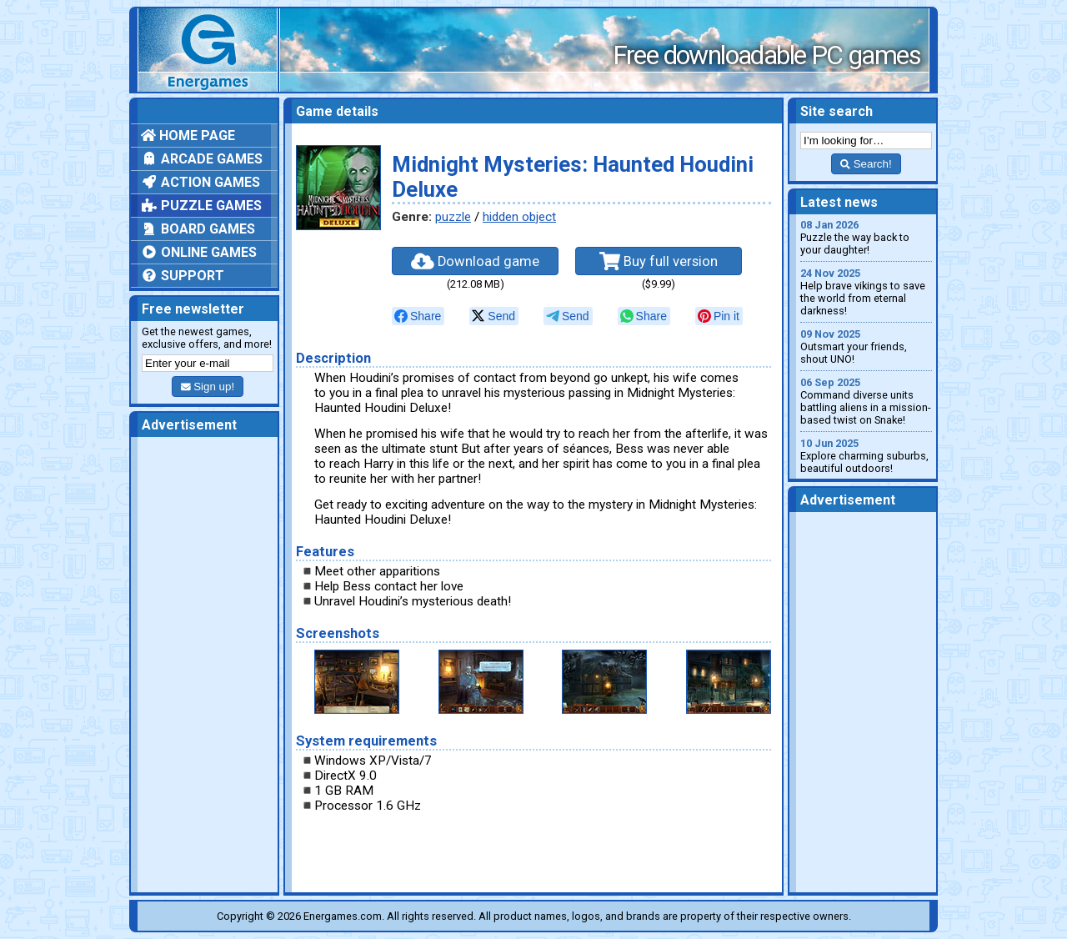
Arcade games (202, 159)
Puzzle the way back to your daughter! (866, 237)
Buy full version (658, 261)
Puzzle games (201, 205)
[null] (418, 316)
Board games (198, 229)
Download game (475, 261)
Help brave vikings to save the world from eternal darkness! (866, 292)
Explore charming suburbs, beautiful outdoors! (866, 456)
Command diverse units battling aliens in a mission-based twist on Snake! (866, 401)
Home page (188, 135)
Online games (199, 252)
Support (182, 276)
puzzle (453, 216)
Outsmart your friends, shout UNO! (866, 346)
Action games (200, 182)
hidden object (519, 216)
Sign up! (207, 386)
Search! (865, 164)
